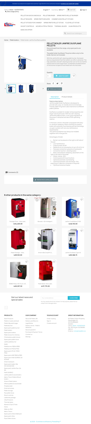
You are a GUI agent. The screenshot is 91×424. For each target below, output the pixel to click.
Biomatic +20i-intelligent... (45, 221)
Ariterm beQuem (9, 362)
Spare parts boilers (42, 19)
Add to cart (62, 76)
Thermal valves (60, 26)
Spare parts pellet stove (54, 23)
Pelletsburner (49, 16)
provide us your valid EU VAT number (70, 3)
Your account (52, 315)
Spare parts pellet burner (67, 16)
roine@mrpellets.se (80, 331)
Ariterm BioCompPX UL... (45, 252)
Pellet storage (8, 390)
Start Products (8, 318)
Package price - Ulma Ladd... (18, 221)
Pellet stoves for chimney (31, 23)
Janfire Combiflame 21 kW (73, 221)
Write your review (54, 89)
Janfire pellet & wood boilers (12, 375)
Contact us (29, 334)
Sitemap (28, 337)
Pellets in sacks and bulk (31, 16)
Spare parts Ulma (9, 416)
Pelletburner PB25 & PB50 (12, 346)
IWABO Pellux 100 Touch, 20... (18, 284)
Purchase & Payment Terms (34, 332)
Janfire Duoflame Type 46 (73, 252)
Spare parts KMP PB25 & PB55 (13, 355)
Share (53, 83)
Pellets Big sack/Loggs (11, 323)
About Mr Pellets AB (31, 318)
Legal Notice (29, 323)
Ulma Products (75, 26)
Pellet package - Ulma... (18, 252)
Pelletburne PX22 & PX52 (11, 349)
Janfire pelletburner (10, 342)
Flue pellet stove (72, 23)
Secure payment (31, 330)
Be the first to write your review (45, 180)
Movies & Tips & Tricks (44, 26)
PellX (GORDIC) (8, 372)
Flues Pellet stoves (10, 418)
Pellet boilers (26, 19)
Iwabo (6, 344)
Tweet (57, 83)
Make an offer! (26, 30)
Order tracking (51, 318)
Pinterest (61, 83)
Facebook (6, 307)
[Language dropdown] (46, 10)
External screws (9, 388)
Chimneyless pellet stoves (62, 19)
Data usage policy (13, 11)
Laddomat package (10, 397)
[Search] (75, 33)
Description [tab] (55, 97)
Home (6, 407)
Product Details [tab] (67, 97)
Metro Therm (8, 411)
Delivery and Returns (32, 321)
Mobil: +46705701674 (16, 10)
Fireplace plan (8, 386)
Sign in (49, 321)
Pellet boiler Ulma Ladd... (45, 284)
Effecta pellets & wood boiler (13, 383)
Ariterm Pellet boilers (10, 381)
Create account (52, 323)
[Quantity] (49, 76)
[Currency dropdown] (62, 10)
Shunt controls (27, 26)
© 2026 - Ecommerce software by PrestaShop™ (45, 422)
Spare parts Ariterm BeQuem (13, 414)
